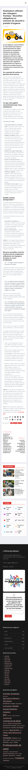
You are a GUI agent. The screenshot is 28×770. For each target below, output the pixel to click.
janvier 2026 (7, 661)
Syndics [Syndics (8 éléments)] (20, 753)
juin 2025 (6, 673)
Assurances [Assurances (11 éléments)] (19, 703)
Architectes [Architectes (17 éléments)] (6, 703)
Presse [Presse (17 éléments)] (16, 742)
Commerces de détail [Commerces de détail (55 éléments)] (12, 721)
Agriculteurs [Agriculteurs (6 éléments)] (5, 696)
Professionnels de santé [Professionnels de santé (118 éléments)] (12, 747)
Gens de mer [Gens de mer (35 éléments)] (14, 730)
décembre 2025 (8, 663)
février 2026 (7, 659)
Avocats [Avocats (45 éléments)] (15, 706)
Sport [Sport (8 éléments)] (16, 753)
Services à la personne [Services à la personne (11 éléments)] (8, 753)
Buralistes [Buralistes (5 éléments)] (9, 715)
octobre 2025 (7, 666)
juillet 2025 (7, 672)
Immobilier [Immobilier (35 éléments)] (7, 738)
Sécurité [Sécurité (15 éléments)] (5, 755)
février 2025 (7, 681)
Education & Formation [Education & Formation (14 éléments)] (9, 725)
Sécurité (20, 423)
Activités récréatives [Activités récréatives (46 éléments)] (11, 694)
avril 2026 (6, 656)
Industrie (15, 423)
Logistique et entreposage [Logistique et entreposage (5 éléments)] (16, 740)
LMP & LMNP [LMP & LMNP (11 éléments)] (6, 740)
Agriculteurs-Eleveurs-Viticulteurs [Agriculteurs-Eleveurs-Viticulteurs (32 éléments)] (11, 699)
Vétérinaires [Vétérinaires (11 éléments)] (6, 760)
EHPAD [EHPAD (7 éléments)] (18, 725)
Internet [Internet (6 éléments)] (19, 738)
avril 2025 (6, 677)
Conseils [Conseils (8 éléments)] (5, 723)
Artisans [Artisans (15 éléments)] (13, 703)
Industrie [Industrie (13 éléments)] (14, 738)
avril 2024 (6, 684)
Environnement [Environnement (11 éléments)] (7, 727)
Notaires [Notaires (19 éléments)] (6, 742)
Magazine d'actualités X (17, 767)
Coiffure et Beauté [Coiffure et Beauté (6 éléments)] (15, 715)
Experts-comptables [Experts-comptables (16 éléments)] (17, 727)
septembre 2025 (8, 668)
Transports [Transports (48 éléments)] (19, 758)
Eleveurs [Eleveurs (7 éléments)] (23, 725)
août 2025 (6, 670)
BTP (11, 423)
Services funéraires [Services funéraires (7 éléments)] (13, 751)
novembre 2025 (8, 665)
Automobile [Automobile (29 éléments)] (7, 706)
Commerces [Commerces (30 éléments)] (7, 718)
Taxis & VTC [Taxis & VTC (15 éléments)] (11, 755)
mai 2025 (6, 675)
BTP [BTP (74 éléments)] (5, 715)
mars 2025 (7, 679)
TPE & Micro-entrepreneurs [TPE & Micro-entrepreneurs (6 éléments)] (8, 758)
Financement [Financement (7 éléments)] (6, 730)
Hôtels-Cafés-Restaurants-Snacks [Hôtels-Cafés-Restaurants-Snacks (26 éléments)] (12, 734)
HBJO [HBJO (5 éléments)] (21, 730)
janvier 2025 (7, 682)
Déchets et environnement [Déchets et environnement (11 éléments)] (14, 723)
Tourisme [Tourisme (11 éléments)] (18, 755)
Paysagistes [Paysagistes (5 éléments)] (11, 742)
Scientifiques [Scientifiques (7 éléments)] (6, 751)
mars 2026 (7, 658)
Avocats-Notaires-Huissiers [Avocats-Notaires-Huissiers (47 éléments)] (10, 710)
